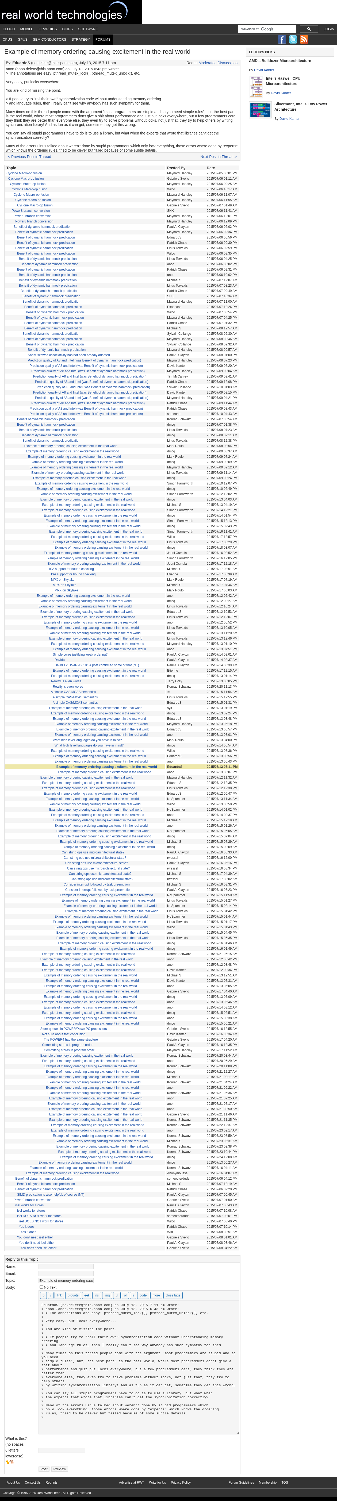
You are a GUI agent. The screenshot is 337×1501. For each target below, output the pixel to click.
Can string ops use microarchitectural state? (93, 852)
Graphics (48, 29)
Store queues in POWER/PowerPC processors (73, 1029)
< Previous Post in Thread (29, 157)
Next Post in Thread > (219, 157)
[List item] (133, 1295)
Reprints (51, 1482)
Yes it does (26, 1227)
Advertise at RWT (131, 1482)
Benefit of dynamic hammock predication (42, 227)
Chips (67, 29)
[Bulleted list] (116, 1295)
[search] (266, 29)
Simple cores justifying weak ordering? (80, 654)
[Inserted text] (96, 1295)
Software (88, 29)
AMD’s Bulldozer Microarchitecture (280, 61)
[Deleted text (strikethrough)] (86, 1295)
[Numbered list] (125, 1295)
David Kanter (264, 70)
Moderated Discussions (218, 63)
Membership (268, 1482)
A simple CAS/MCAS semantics (73, 692)
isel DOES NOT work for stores (39, 1216)
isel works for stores (29, 1205)
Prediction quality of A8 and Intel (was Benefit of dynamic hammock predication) (84, 360)
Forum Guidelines (241, 1482)
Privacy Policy (181, 1482)
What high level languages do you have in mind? (87, 740)
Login (329, 29)
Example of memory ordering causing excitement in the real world (70, 446)
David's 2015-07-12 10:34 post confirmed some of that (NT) (97, 665)
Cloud (9, 29)
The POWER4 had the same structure (71, 1039)
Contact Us (33, 1482)
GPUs (23, 39)
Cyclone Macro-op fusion (24, 173)
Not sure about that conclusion (63, 1034)
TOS (284, 1482)
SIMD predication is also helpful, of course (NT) (50, 1194)
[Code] (143, 1295)
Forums (102, 39)
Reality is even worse (66, 681)
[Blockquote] (73, 1295)
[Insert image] (107, 1295)
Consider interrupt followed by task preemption (96, 884)
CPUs (7, 39)
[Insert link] (59, 1295)
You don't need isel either (35, 1237)
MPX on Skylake (63, 580)
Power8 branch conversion (31, 211)
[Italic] (50, 1295)
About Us (13, 1482)
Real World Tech (71, 12)
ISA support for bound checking (71, 569)
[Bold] (43, 1295)
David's (60, 660)
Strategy (81, 39)
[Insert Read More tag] (156, 1295)
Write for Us (157, 1482)
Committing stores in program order (67, 1045)
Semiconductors (49, 39)
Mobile (26, 29)
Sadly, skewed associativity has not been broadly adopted (69, 355)
